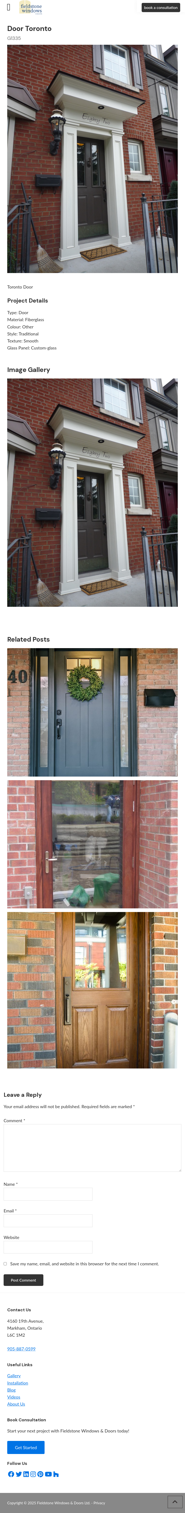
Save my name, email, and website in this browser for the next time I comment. (84, 1263)
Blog (11, 1390)
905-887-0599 (21, 1348)
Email (10, 1210)
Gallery (14, 1375)
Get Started (26, 1447)
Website (11, 1237)
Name (11, 1184)
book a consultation (161, 7)
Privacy (99, 1503)
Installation (17, 1383)
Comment (14, 1120)
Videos (13, 1397)
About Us (16, 1404)
